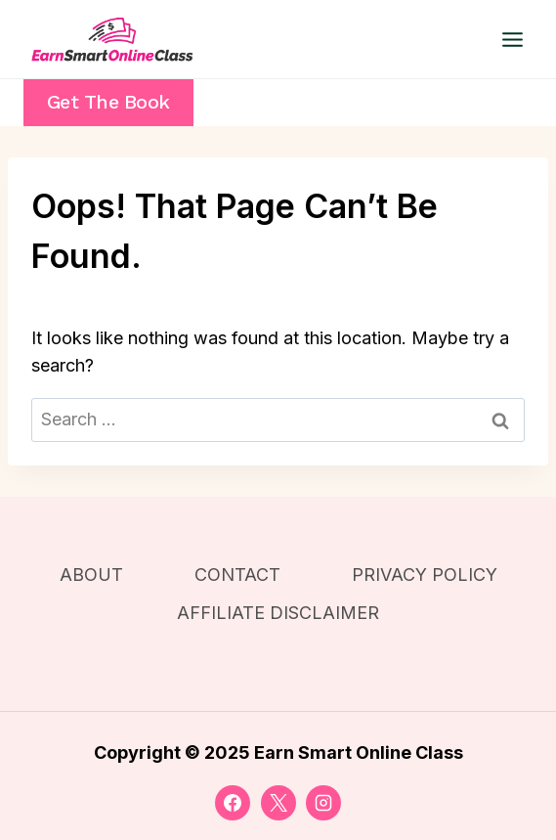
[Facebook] (232, 802)
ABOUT (91, 574)
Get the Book (108, 102)
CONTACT (237, 574)
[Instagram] (323, 802)
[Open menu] (512, 39)
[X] (278, 802)
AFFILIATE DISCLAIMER (278, 612)
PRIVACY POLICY (424, 574)
